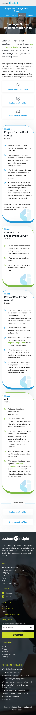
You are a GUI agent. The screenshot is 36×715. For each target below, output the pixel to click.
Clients (4, 575)
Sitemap (5, 657)
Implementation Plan (18, 103)
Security (5, 652)
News (4, 578)
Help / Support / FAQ (9, 583)
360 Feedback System (10, 567)
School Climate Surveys (10, 697)
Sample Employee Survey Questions (15, 693)
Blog (3, 580)
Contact (5, 659)
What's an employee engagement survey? (17, 682)
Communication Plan (18, 115)
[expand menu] (32, 3)
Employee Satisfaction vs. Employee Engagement (15, 686)
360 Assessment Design (10, 672)
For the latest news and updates (13, 624)
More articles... (7, 700)
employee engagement (17, 343)
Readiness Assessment (18, 89)
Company (5, 573)
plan (31, 44)
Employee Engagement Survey (13, 570)
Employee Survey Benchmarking (13, 690)
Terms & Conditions (9, 654)
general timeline (13, 47)
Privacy (4, 649)
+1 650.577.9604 (8, 609)
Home (4, 646)
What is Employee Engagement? (13, 679)
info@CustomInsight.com (11, 614)
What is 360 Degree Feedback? (13, 669)
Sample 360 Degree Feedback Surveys (15, 676)
